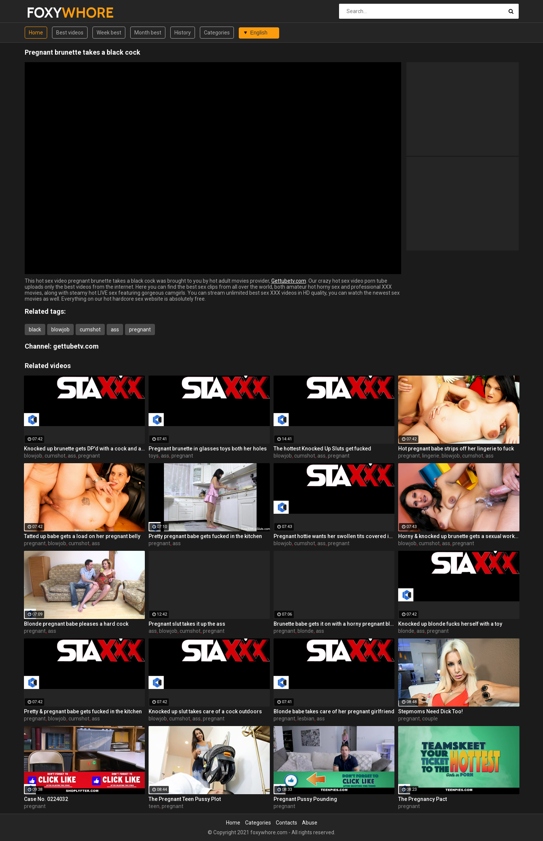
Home (36, 33)
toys (154, 456)
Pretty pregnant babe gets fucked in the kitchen (205, 536)
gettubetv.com (76, 346)
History (182, 33)
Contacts (286, 823)
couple (430, 719)
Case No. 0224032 (46, 799)
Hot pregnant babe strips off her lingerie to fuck (456, 449)
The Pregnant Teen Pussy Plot (185, 799)
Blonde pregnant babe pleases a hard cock (76, 624)
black (35, 330)
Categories (217, 33)
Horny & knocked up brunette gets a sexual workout (458, 536)
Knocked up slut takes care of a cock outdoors (205, 711)
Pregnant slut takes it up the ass (187, 624)
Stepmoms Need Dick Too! (430, 711)
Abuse (309, 823)
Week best (109, 33)
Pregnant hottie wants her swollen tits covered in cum (334, 536)
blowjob (60, 330)
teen (154, 806)
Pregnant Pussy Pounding (305, 799)
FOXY (46, 12)
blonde (306, 631)
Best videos (69, 33)
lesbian (306, 719)
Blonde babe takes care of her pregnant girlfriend (334, 711)
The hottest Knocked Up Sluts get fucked (322, 449)
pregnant (140, 330)
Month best (147, 33)
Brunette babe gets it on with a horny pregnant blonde (334, 624)
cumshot (90, 330)
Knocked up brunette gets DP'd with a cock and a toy (84, 449)
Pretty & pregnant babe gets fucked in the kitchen (83, 711)
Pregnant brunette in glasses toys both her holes (208, 449)
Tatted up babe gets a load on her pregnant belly (82, 536)
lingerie (430, 456)
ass (115, 330)
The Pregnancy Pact (422, 799)
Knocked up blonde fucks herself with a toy (450, 624)
